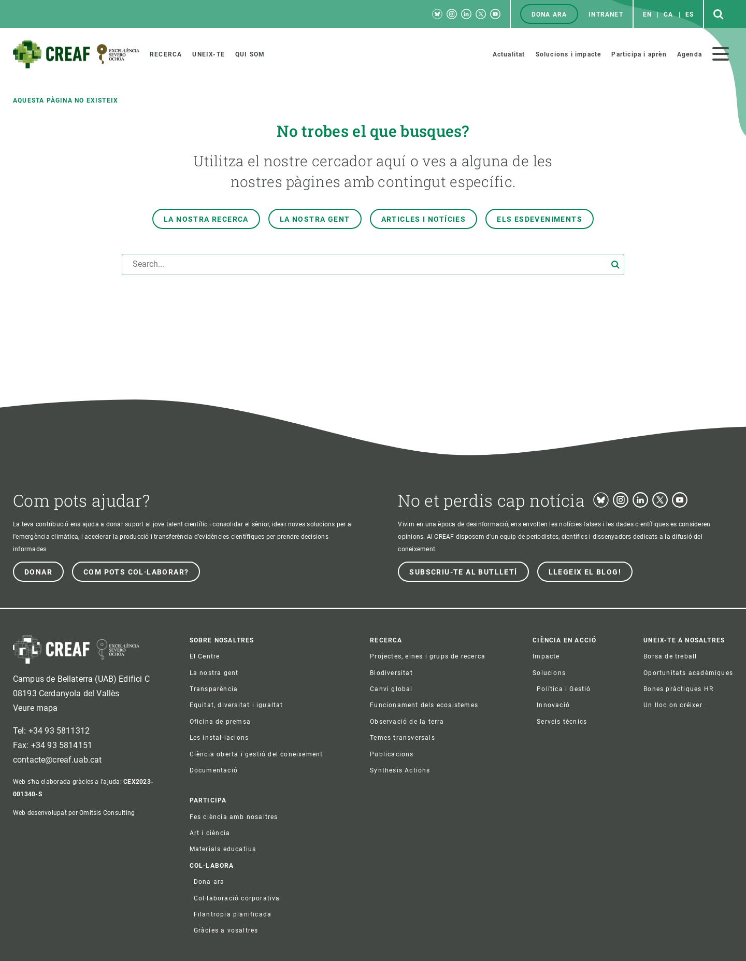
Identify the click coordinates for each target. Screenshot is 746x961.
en (647, 14)
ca (668, 14)
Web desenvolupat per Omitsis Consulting (74, 812)
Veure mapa (35, 708)
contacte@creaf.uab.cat (57, 760)
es (689, 14)
